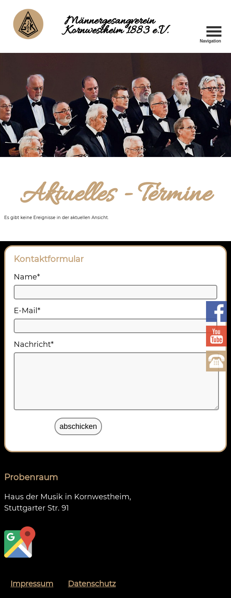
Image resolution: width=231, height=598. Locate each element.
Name (27, 277)
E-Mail (27, 310)
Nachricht (34, 344)
